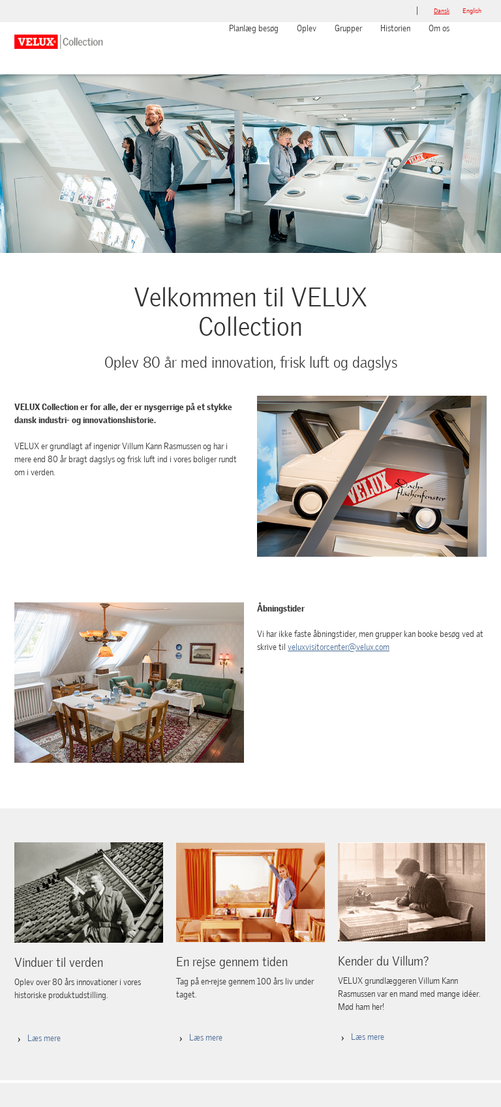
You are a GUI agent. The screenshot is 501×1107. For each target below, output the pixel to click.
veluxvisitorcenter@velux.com (338, 647)
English (472, 11)
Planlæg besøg (254, 28)
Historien (395, 28)
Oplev (306, 28)
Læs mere (44, 1038)
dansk (441, 11)
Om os (439, 28)
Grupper (348, 28)
